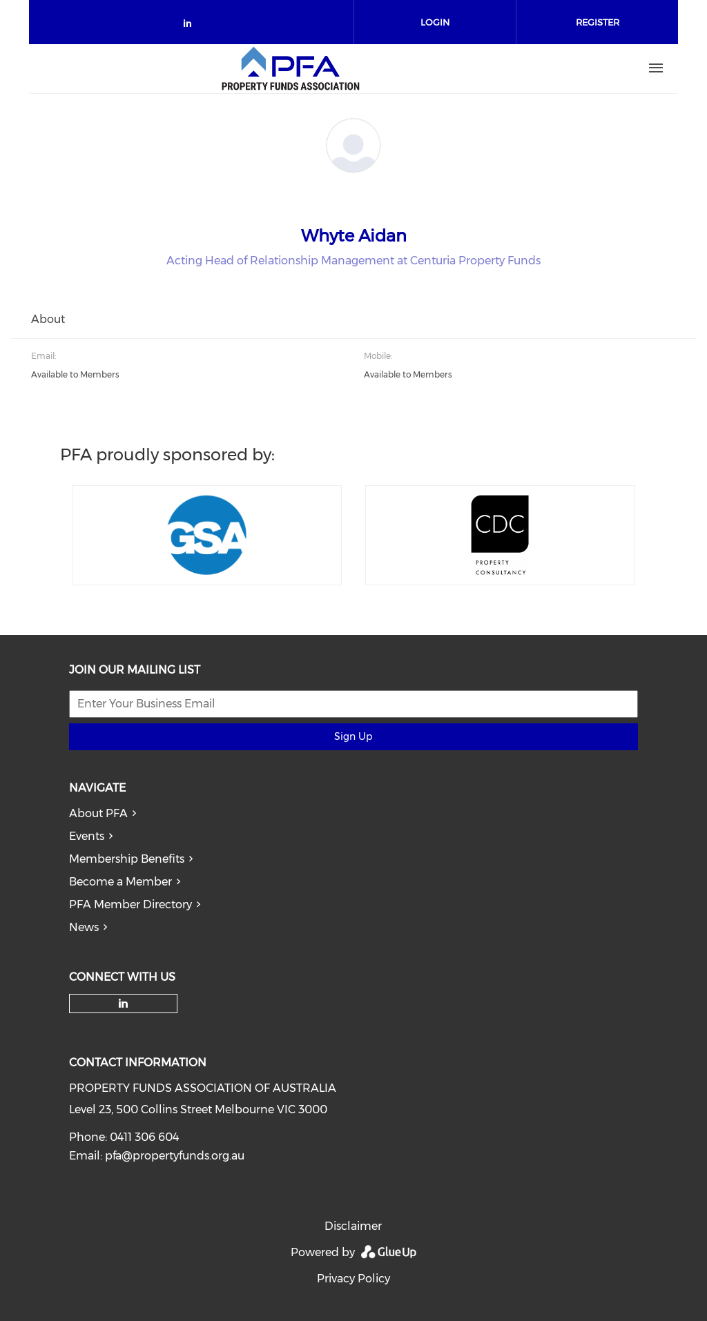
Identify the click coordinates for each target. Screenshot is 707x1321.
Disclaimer (353, 1226)
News (84, 927)
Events (86, 836)
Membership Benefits (126, 858)
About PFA (98, 813)
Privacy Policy (353, 1278)
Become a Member (120, 881)
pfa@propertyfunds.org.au (174, 1155)
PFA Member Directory (130, 904)
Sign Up (353, 736)
